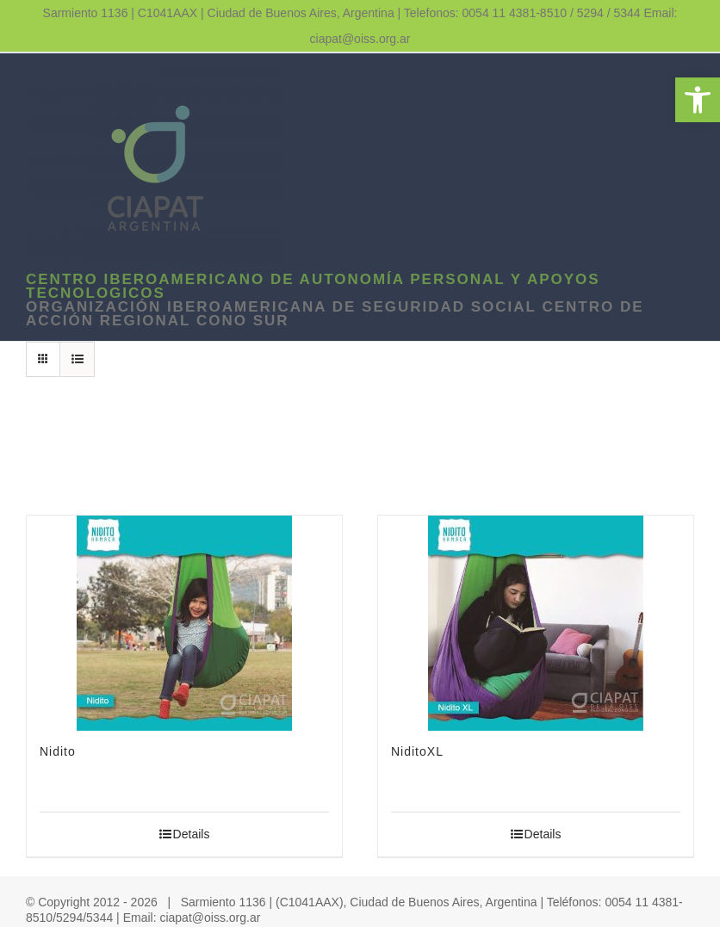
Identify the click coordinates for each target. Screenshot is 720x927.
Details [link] (191, 834)
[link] (697, 99)
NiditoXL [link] (417, 751)
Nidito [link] (58, 751)
